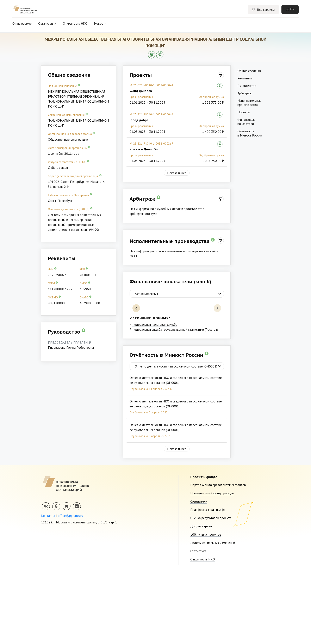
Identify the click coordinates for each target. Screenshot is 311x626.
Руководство (246, 86)
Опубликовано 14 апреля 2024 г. (151, 440)
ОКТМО (54, 297)
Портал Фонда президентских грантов (218, 536)
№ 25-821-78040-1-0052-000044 (151, 114)
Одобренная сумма (211, 97)
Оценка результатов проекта (210, 569)
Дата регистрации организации (69, 148)
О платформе (22, 23)
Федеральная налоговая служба (154, 375)
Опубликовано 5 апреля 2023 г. (150, 463)
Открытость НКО (75, 23)
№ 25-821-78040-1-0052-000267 (151, 143)
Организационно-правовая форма (71, 134)
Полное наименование (64, 86)
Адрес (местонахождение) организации (75, 176)
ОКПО (85, 283)
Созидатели (198, 552)
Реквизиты (245, 78)
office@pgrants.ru (70, 567)
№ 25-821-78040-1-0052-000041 (151, 85)
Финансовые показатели (246, 121)
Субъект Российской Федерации (70, 195)
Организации (47, 23)
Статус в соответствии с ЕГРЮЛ (68, 162)
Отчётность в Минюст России (249, 133)
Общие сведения (249, 71)
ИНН (52, 269)
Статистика (198, 602)
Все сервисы (263, 9)
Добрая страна (201, 577)
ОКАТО (86, 297)
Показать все (176, 173)
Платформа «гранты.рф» (207, 561)
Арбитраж (244, 93)
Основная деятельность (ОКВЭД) (70, 209)
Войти (290, 9)
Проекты (243, 112)
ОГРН (53, 283)
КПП (84, 269)
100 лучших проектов (205, 585)
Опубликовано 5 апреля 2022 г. (150, 487)
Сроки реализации (141, 97)
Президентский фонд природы (212, 544)
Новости (100, 23)
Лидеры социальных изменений (212, 594)
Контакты (48, 567)
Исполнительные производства (249, 102)
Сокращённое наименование (68, 115)
